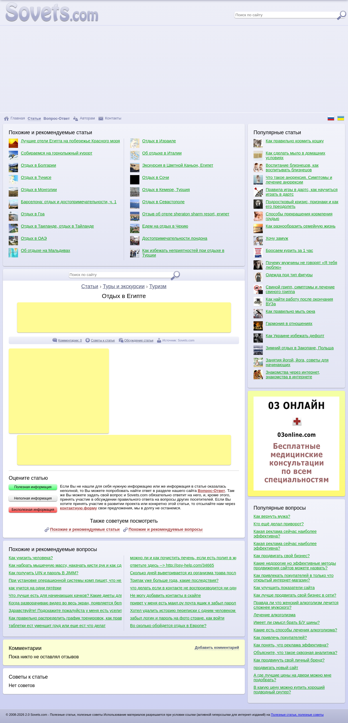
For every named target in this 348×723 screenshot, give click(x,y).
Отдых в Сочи (149, 179)
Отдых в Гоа (27, 216)
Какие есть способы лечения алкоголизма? (295, 630)
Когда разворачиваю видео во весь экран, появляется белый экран (65, 603)
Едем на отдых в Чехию (159, 228)
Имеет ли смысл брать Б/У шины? (287, 622)
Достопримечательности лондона (168, 240)
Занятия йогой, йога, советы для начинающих (291, 362)
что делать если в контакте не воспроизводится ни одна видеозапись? (183, 588)
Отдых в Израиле (153, 143)
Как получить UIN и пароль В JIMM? (43, 573)
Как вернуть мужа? (272, 516)
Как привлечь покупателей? (280, 637)
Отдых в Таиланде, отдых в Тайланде (51, 228)
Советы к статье (103, 340)
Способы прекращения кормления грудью (293, 216)
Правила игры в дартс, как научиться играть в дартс (296, 192)
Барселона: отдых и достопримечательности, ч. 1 (62, 204)
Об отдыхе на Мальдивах (39, 252)
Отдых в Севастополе (157, 204)
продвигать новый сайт (276, 667)
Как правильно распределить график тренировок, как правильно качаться (65, 618)
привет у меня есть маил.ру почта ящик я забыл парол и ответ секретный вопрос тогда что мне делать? (183, 603)
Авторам (84, 118)
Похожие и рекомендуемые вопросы (166, 529)
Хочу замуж (271, 240)
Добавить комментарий (217, 647)
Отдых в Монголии (33, 192)
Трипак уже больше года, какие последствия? (174, 580)
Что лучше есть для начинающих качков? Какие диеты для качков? (65, 595)
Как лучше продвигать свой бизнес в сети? (295, 595)
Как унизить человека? (31, 557)
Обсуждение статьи (138, 340)
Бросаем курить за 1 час (283, 252)
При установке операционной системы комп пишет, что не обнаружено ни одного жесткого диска (65, 580)
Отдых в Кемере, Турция (160, 192)
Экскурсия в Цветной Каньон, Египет (171, 167)
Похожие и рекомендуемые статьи (85, 529)
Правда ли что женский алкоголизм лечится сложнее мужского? (296, 605)
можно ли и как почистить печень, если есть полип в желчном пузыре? (183, 557)
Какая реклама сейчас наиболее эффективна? (285, 533)
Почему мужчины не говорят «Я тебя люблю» (295, 265)
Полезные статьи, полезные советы (297, 714)
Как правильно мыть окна (284, 313)
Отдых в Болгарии (32, 167)
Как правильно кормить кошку (289, 143)
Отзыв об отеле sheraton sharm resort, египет (179, 216)
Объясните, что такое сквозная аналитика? (295, 652)
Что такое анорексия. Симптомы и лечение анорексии (293, 179)
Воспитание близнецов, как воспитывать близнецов (286, 167)
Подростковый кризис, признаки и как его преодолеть (296, 204)
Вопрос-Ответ (211, 490)
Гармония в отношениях (283, 325)
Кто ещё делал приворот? (279, 524)
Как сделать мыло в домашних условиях (289, 155)
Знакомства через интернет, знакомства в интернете (287, 374)
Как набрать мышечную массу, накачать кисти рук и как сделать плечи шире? (65, 565)
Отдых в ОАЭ (28, 240)
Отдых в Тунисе (30, 179)
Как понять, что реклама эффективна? (291, 645)
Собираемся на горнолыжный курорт (50, 155)
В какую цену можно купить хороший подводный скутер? (289, 689)
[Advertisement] (174, 69)
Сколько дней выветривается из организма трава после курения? (183, 573)
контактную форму (78, 508)
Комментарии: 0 (70, 340)
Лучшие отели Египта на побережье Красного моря (64, 143)
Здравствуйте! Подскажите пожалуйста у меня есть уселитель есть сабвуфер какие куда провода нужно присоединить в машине (65, 610)
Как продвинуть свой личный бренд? (289, 660)
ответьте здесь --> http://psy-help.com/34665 (172, 565)
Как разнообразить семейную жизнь (295, 228)
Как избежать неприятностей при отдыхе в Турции (177, 252)
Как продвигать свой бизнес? (282, 555)
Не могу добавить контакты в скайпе (165, 595)
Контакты (110, 118)
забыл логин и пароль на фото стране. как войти (177, 618)
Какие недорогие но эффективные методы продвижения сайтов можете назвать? (295, 565)
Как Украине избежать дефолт (289, 338)
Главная (14, 118)
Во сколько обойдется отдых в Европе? (168, 625)
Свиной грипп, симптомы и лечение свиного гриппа (294, 289)
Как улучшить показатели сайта (284, 587)
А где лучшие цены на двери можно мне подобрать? (292, 677)
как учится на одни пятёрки (35, 588)
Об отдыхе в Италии (156, 155)
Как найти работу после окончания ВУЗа (293, 301)
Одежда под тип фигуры (283, 277)
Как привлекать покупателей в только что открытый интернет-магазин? (294, 577)
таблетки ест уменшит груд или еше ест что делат (57, 625)
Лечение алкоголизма (275, 615)
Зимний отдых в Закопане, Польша (294, 350)
